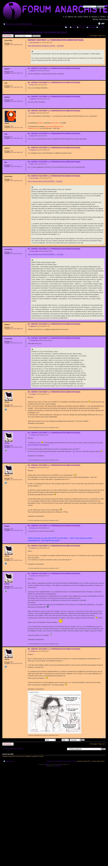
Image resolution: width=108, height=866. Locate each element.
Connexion (101, 27)
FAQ (68, 27)
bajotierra (33, 70)
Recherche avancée (98, 8)
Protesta (33, 528)
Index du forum (10, 24)
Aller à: (64, 749)
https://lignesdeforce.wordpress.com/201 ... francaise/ (46, 46)
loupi (32, 84)
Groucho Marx (35, 42)
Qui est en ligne (7, 754)
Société (18, 24)
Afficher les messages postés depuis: (39, 739)
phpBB (46, 764)
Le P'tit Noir (82, 27)
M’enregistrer (92, 27)
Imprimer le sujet (99, 23)
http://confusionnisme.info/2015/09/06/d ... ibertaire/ (45, 181)
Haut (103, 64)
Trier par (62, 739)
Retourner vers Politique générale (13, 748)
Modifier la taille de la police (102, 23)
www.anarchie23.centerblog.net (38, 445)
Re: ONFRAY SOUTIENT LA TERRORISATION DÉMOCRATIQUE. (54, 68)
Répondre (8, 35)
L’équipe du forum (52, 761)
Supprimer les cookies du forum (67, 761)
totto (32, 164)
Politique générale (27, 24)
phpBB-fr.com (58, 765)
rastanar (33, 113)
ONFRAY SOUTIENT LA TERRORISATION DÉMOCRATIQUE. (35, 32)
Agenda (74, 27)
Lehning (33, 394)
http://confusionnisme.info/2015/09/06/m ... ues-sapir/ (46, 254)
